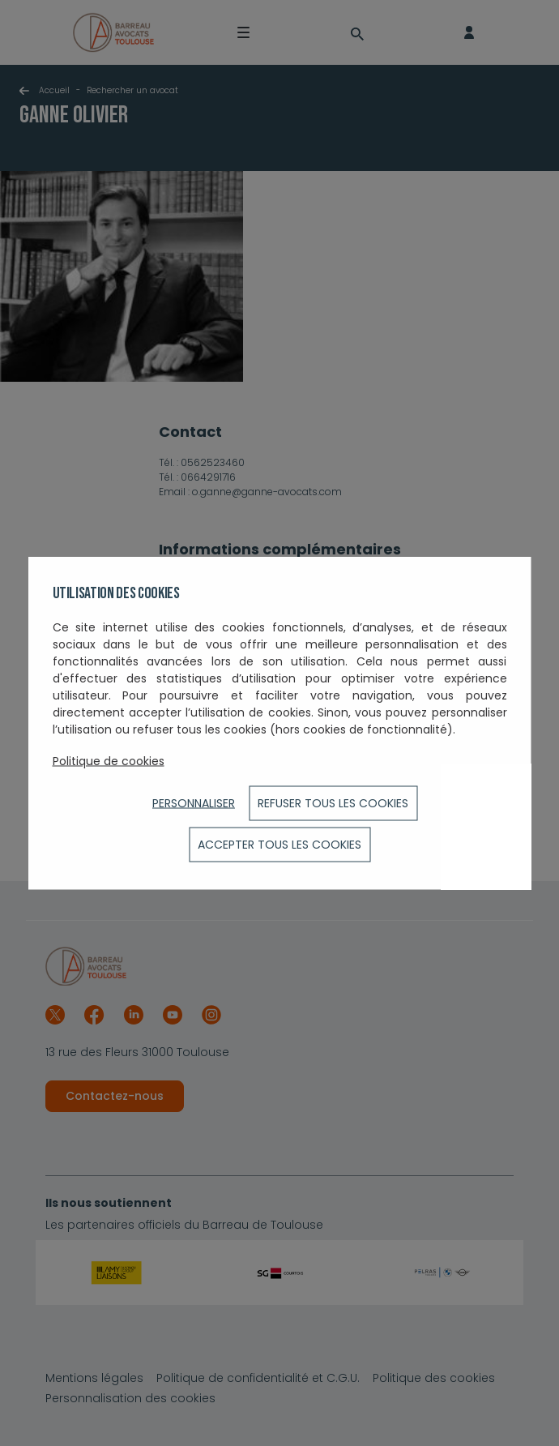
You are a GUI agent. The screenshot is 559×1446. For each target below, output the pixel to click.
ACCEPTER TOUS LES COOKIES (279, 844)
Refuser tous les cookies (333, 803)
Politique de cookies (108, 761)
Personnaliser (193, 803)
